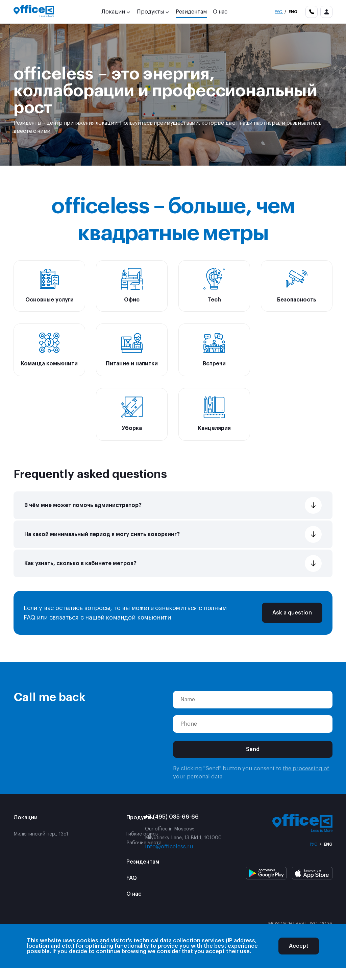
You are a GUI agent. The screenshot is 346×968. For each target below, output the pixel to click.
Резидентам (191, 12)
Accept (298, 946)
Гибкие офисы (142, 834)
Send (253, 749)
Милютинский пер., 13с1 (41, 834)
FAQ (29, 617)
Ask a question (292, 612)
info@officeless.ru (169, 846)
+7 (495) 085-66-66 (172, 817)
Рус (279, 12)
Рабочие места (144, 843)
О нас (220, 12)
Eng (292, 12)
